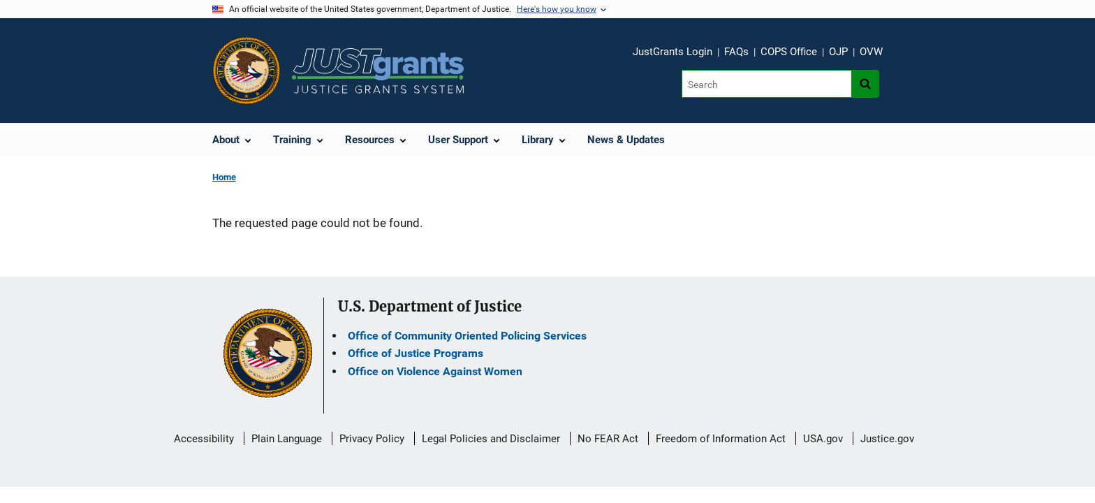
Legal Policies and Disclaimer (491, 438)
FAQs (736, 51)
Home (224, 177)
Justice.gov (887, 438)
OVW (871, 51)
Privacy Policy (371, 438)
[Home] (378, 71)
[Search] (766, 84)
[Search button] (865, 84)
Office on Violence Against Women (435, 371)
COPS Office (788, 51)
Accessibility (204, 438)
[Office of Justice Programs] (246, 70)
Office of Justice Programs (415, 353)
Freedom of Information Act (721, 438)
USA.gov (823, 438)
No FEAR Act (608, 438)
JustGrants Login (672, 51)
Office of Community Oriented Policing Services (467, 335)
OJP (838, 51)
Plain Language (286, 438)
